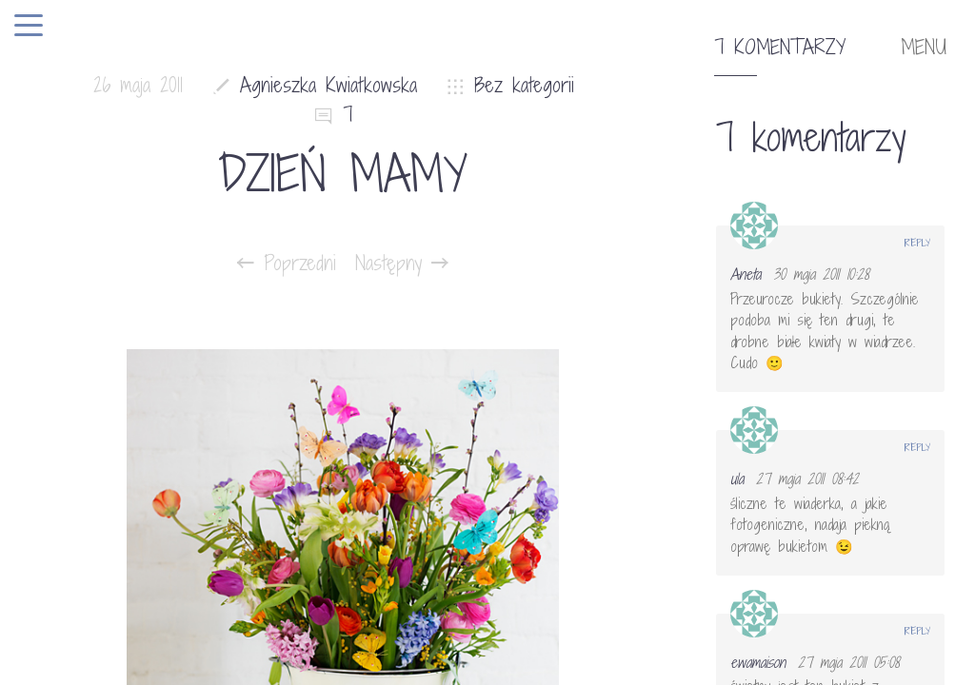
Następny (401, 263)
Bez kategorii (524, 85)
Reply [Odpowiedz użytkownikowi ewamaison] (917, 630)
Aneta (745, 274)
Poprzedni (286, 263)
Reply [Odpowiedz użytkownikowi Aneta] (917, 242)
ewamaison (758, 662)
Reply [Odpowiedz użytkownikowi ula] (917, 447)
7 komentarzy (780, 47)
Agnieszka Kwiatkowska (328, 85)
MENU (923, 47)
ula (737, 478)
